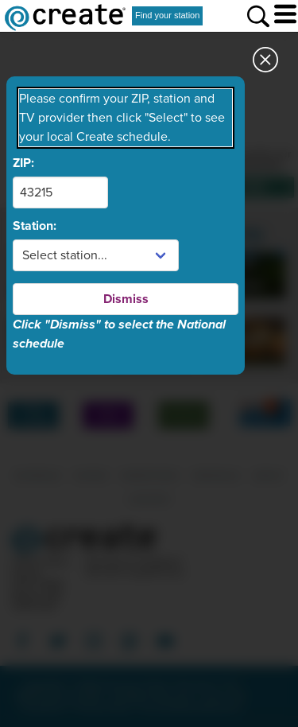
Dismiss (126, 299)
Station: (34, 226)
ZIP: (23, 163)
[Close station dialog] (265, 64)
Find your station (167, 15)
